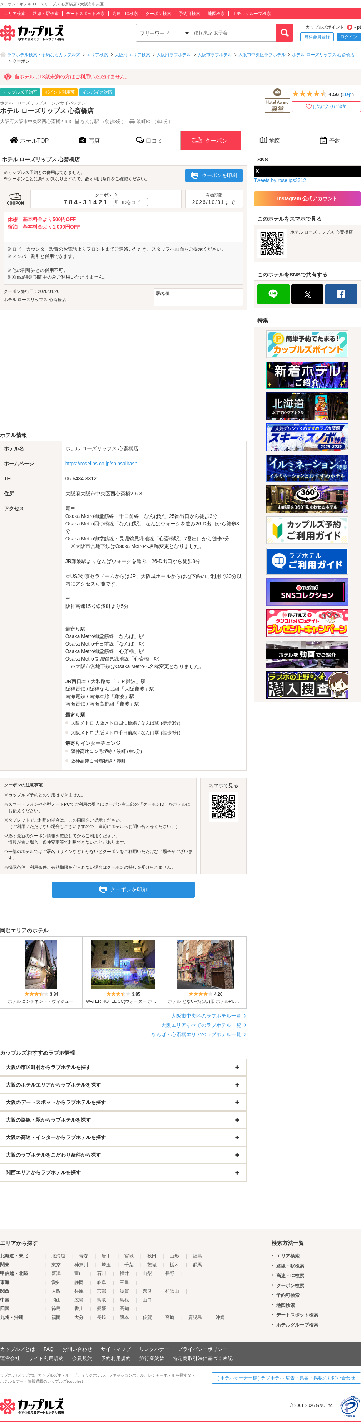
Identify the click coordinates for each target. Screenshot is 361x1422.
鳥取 (101, 1300)
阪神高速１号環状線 (92, 761)
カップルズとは (17, 1349)
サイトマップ (116, 1349)
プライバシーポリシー (203, 1349)
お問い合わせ (77, 1349)
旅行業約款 (151, 1358)
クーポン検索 (158, 13)
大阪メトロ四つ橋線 (116, 723)
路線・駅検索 (46, 13)
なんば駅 (150, 723)
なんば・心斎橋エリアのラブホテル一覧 (196, 1034)
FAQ (49, 1349)
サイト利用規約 (46, 1358)
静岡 (79, 1282)
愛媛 (101, 1308)
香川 (79, 1308)
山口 (147, 1300)
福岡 (56, 1317)
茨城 (152, 1264)
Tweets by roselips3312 (280, 180)
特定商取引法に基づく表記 (203, 1358)
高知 (124, 1308)
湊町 (121, 751)
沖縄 (220, 1317)
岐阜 (101, 1282)
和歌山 (172, 1291)
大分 (79, 1317)
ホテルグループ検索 (251, 13)
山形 (174, 1256)
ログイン (348, 36)
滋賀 (124, 1291)
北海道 (58, 1256)
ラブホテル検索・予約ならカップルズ (43, 54)
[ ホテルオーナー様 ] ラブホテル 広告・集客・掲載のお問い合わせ (286, 1378)
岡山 (56, 1300)
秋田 (152, 1256)
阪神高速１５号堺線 (92, 751)
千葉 (129, 1264)
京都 (101, 1291)
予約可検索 (189, 13)
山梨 (147, 1273)
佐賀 (147, 1317)
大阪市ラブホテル (215, 54)
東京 (56, 1264)
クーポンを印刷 (214, 175)
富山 (79, 1273)
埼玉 (106, 1264)
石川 (101, 1273)
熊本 (124, 1317)
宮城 (129, 1256)
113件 (347, 95)
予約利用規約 (116, 1358)
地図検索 (216, 13)
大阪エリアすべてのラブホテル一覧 (201, 1025)
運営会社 (10, 1358)
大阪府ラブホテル (174, 54)
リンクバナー (154, 1349)
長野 (169, 1273)
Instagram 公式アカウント (307, 198)
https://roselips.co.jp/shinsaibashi (102, 463)
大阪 (56, 1291)
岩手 (106, 1256)
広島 (79, 1300)
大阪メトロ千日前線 (116, 732)
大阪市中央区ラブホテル (262, 54)
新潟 (56, 1273)
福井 (124, 1273)
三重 (124, 1282)
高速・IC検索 (125, 13)
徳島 (56, 1308)
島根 (124, 1300)
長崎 (101, 1317)
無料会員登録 (317, 36)
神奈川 (81, 1264)
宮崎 (169, 1317)
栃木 (174, 1264)
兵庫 (79, 1291)
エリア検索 (14, 13)
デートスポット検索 (85, 13)
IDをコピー (133, 202)
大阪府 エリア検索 (132, 54)
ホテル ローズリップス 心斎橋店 (323, 54)
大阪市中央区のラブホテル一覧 (206, 1016)
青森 (83, 1256)
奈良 (147, 1291)
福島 (197, 1256)
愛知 (56, 1282)
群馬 (197, 1264)
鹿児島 (195, 1317)
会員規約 (82, 1358)
